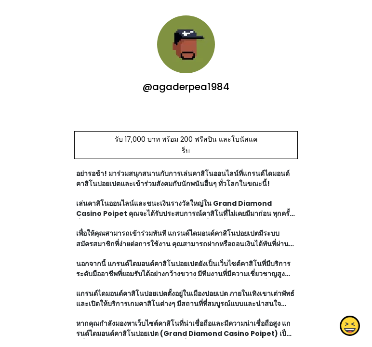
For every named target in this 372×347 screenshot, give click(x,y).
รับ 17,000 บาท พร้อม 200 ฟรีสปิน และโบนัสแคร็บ (186, 145)
